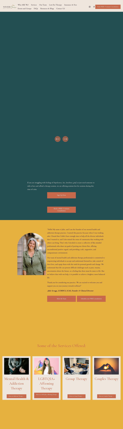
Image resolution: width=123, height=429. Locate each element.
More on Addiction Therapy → (16, 396)
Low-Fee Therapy (55, 5)
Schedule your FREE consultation (91, 299)
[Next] (65, 139)
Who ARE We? (23, 5)
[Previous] (58, 139)
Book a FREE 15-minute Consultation (61, 210)
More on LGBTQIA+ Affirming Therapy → (46, 395)
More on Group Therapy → (76, 396)
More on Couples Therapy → (106, 396)
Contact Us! (60, 8)
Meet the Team (61, 299)
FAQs (36, 8)
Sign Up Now (61, 195)
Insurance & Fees (70, 5)
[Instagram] (90, 7)
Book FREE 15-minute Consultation (107, 7)
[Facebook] (94, 7)
